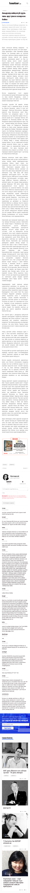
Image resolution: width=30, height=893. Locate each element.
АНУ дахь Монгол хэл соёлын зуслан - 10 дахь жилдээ (14, 772)
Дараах (25, 10)
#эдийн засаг (7, 846)
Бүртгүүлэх (7, 728)
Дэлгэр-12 (7, 808)
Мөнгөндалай (6, 22)
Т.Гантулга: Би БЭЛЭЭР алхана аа (12, 842)
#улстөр (4, 464)
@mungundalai (14, 478)
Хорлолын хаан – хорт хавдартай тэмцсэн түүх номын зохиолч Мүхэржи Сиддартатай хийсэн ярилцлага (13, 882)
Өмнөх (4, 10)
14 (27, 22)
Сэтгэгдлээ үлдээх (8, 503)
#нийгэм (6, 775)
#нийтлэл (12, 464)
